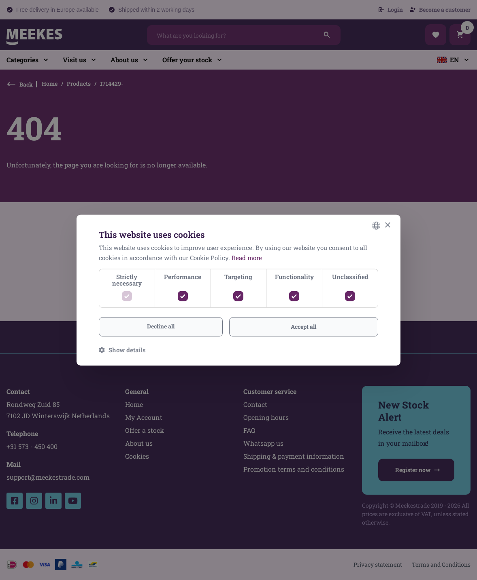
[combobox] (376, 226)
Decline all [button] (161, 326)
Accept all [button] (303, 326)
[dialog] (238, 290)
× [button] (387, 225)
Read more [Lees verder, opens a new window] (247, 258)
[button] (122, 349)
